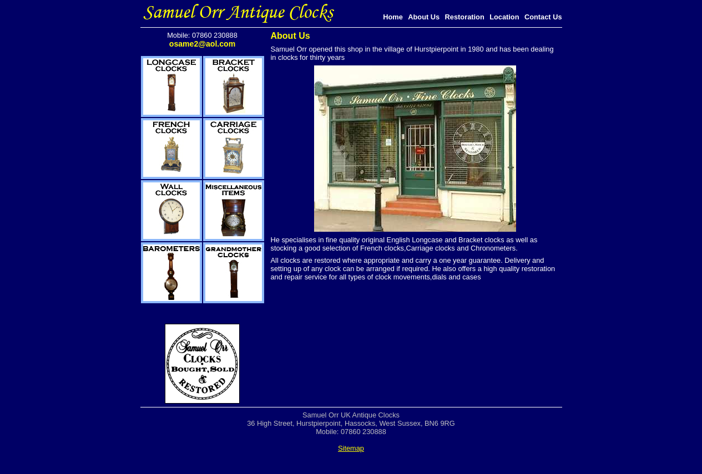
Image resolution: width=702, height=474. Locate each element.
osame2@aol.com (202, 43)
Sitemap (351, 448)
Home (393, 17)
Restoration (464, 17)
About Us (424, 17)
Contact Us (543, 17)
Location (504, 17)
